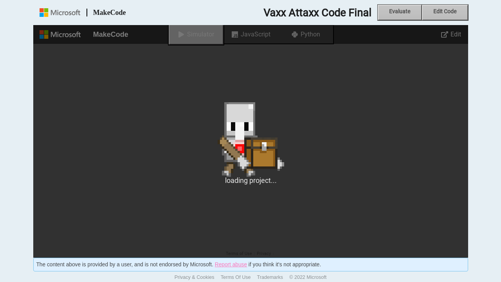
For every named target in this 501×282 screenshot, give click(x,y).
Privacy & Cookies (194, 277)
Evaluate (399, 11)
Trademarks (270, 277)
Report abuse (231, 265)
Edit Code (444, 11)
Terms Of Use (236, 277)
